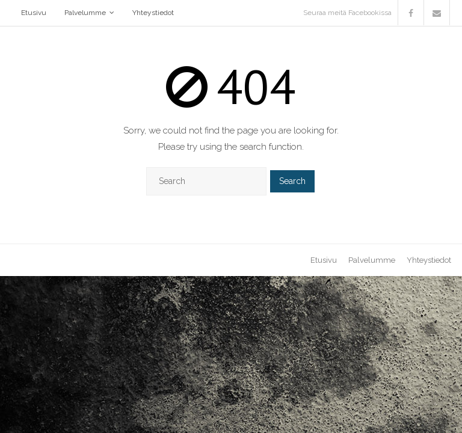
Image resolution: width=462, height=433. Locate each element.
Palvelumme (85, 12)
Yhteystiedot (153, 12)
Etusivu (33, 12)
